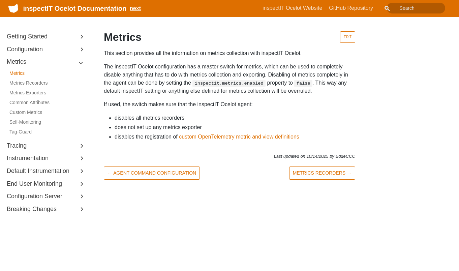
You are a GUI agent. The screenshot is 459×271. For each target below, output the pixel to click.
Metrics (17, 73)
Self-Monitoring (25, 122)
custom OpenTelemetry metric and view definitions (239, 137)
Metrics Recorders (28, 83)
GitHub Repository (366, 8)
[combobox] (423, 8)
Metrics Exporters (27, 92)
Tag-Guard (20, 131)
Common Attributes (29, 102)
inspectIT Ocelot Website (307, 8)
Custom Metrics (25, 112)
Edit (347, 37)
